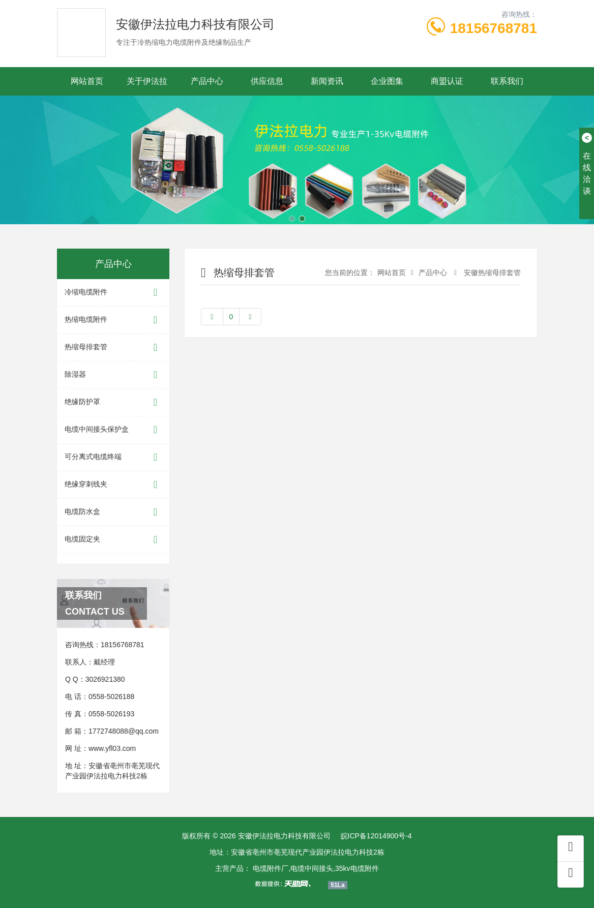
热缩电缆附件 (113, 320)
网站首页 (87, 81)
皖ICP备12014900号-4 (376, 836)
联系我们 (507, 81)
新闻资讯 (327, 81)
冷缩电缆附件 (113, 292)
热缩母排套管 (113, 347)
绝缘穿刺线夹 (113, 485)
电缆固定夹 (113, 540)
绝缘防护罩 (113, 402)
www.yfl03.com (112, 748)
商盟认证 (447, 81)
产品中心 (207, 81)
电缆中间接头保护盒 (113, 430)
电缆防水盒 (113, 512)
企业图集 (387, 81)
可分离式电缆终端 (113, 457)
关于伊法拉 (147, 81)
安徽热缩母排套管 (491, 272)
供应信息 (267, 81)
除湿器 (113, 375)
